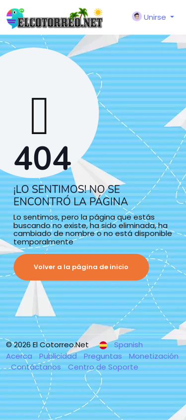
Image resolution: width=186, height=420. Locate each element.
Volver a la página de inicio (81, 267)
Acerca (20, 356)
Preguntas (104, 356)
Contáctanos (37, 367)
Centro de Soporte (103, 367)
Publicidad (59, 356)
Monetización (154, 356)
